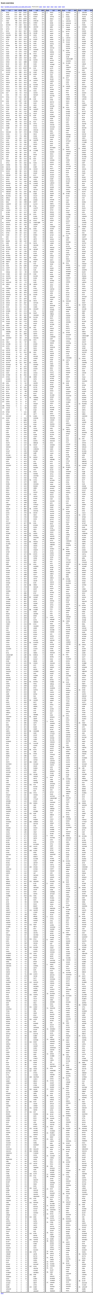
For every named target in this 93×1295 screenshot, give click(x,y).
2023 (48, 7)
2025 (40, 7)
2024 (44, 7)
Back (2, 7)
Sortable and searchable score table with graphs (18, 7)
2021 (55, 7)
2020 (59, 7)
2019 (63, 7)
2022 (52, 7)
